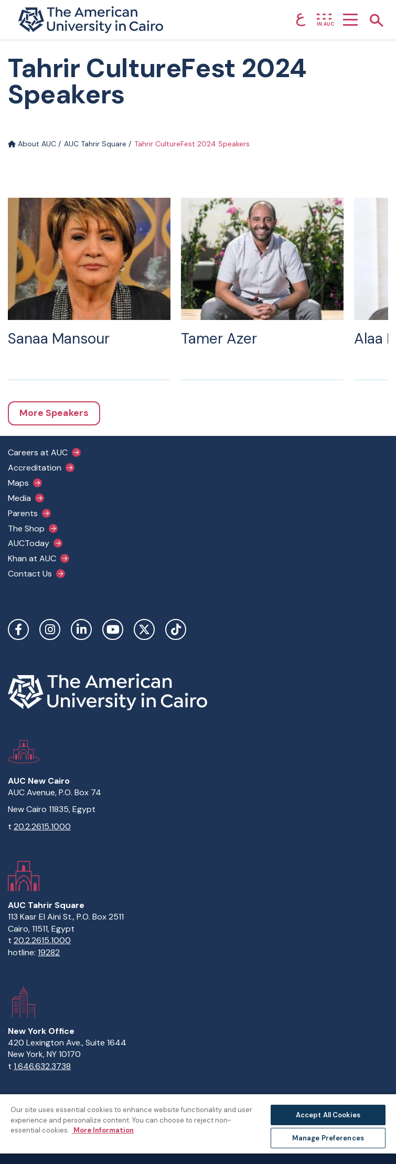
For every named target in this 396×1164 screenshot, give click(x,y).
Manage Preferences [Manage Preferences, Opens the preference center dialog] (328, 1138)
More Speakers (54, 413)
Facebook (18, 629)
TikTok (175, 629)
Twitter (144, 629)
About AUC (32, 143)
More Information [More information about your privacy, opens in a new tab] (103, 1130)
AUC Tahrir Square (95, 143)
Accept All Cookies (328, 1114)
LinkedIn (81, 629)
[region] (198, 1128)
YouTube (112, 629)
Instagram (49, 629)
